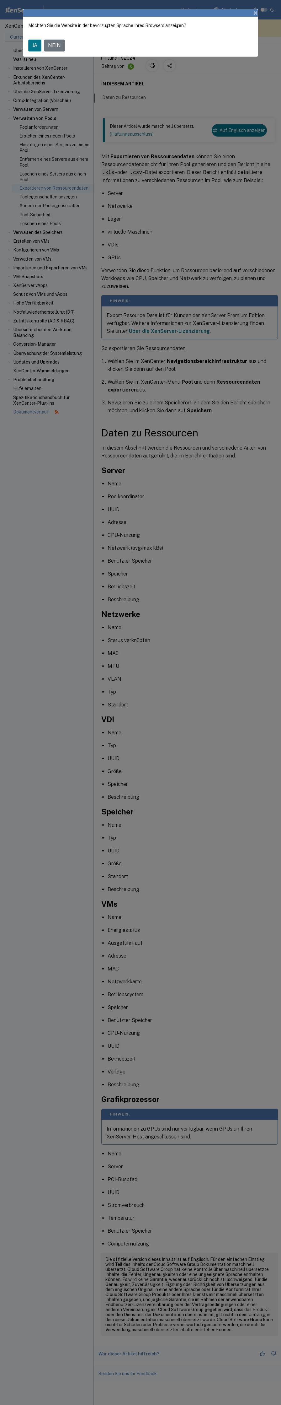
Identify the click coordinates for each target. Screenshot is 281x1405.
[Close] (255, 13)
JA (34, 45)
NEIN (54, 45)
